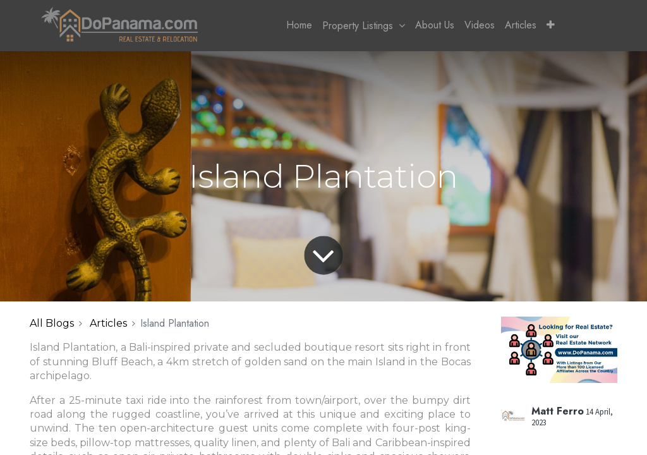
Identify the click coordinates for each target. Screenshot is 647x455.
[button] (550, 25)
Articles (108, 323)
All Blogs (52, 323)
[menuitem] (299, 25)
